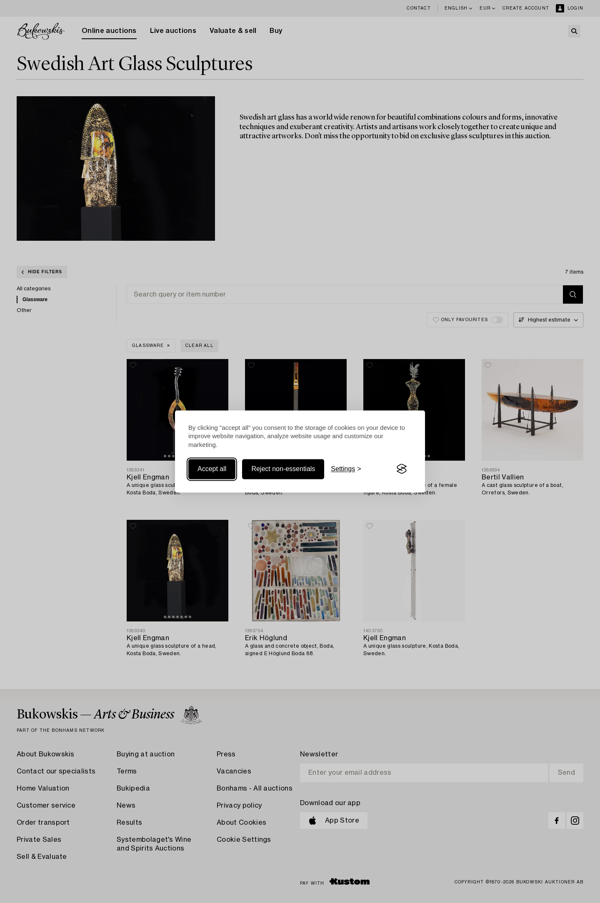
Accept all (212, 468)
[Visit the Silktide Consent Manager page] (402, 469)
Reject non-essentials (283, 468)
